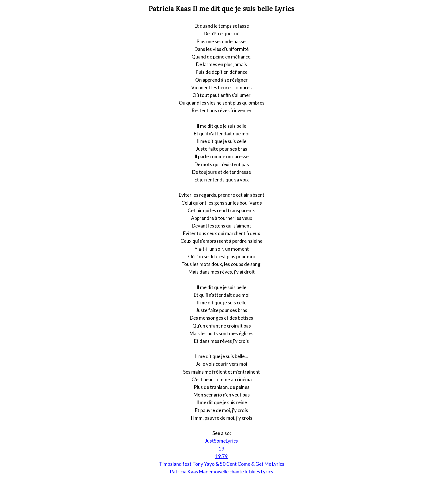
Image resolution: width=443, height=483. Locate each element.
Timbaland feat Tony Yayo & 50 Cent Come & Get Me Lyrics (221, 464)
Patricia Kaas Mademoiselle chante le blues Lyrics (221, 472)
